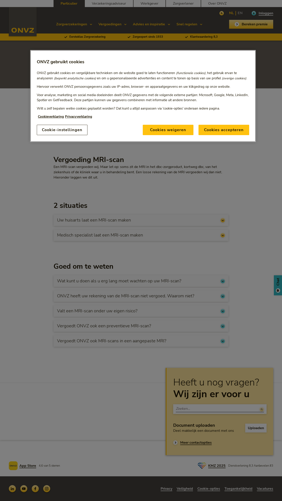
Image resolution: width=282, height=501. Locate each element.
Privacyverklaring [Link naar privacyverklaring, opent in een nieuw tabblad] (78, 116)
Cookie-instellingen (62, 129)
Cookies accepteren (224, 129)
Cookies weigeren (168, 129)
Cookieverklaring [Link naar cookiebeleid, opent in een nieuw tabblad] (51, 116)
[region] (143, 96)
